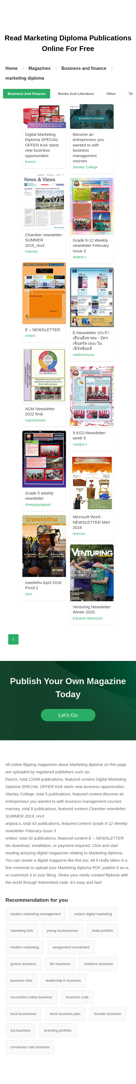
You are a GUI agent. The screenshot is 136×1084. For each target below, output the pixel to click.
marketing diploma (24, 78)
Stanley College (85, 167)
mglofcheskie (35, 420)
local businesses (23, 1014)
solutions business (98, 964)
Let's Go (67, 715)
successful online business (31, 997)
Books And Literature (76, 94)
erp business (20, 1030)
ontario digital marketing (93, 914)
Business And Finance (27, 94)
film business (60, 964)
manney (31, 251)
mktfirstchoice (83, 355)
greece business (23, 964)
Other (111, 94)
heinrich (79, 534)
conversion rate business (30, 1047)
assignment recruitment (71, 947)
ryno (28, 594)
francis (30, 162)
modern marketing (24, 947)
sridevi (30, 336)
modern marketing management (35, 914)
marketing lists (21, 931)
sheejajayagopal (38, 504)
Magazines (39, 68)
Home (11, 68)
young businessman (62, 931)
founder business (107, 1014)
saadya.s (80, 444)
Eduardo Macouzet (87, 618)
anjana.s (79, 257)
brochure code (77, 997)
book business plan (65, 1014)
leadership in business (63, 980)
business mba (21, 980)
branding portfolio (57, 1030)
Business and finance (83, 68)
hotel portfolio (102, 931)
